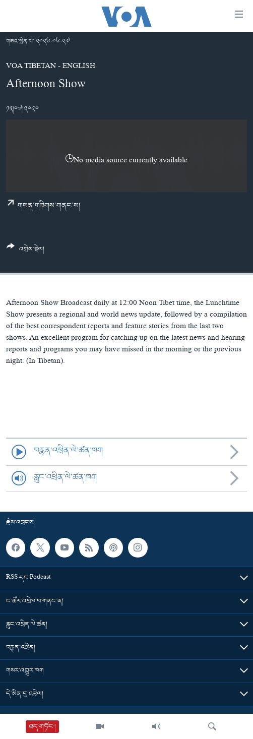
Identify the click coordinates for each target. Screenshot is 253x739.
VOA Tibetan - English (50, 67)
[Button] (25, 251)
